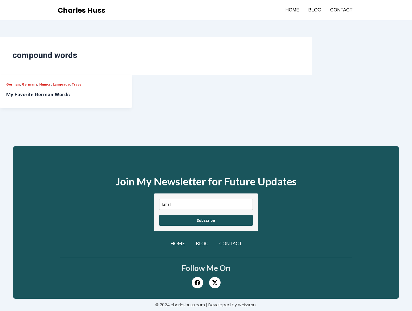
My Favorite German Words (39, 94)
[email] (206, 204)
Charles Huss (84, 10)
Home (292, 9)
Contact (341, 9)
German (13, 84)
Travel (78, 84)
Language (62, 84)
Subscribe (206, 220)
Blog (314, 9)
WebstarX (247, 305)
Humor (46, 84)
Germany (30, 84)
